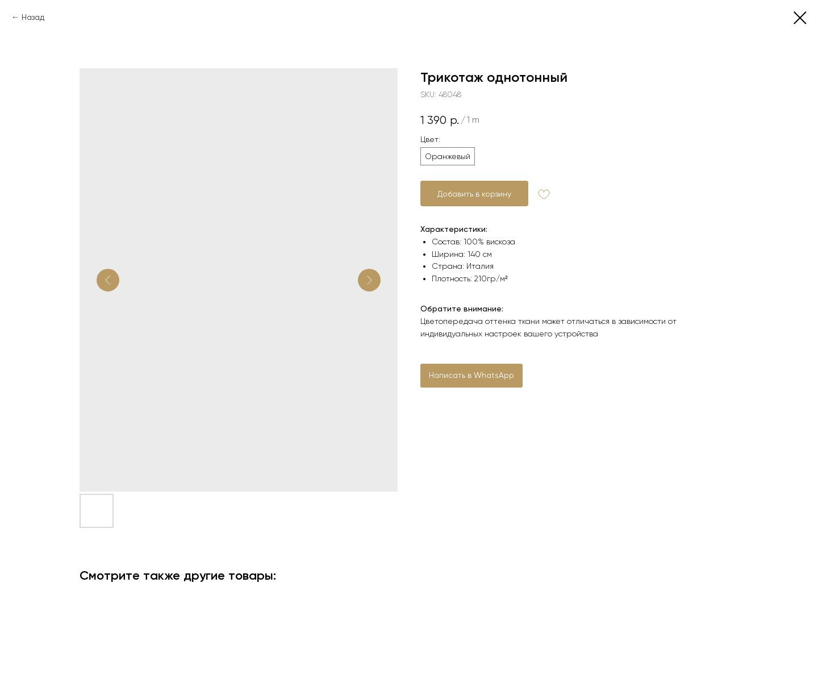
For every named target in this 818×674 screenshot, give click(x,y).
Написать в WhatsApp (471, 375)
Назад (33, 17)
